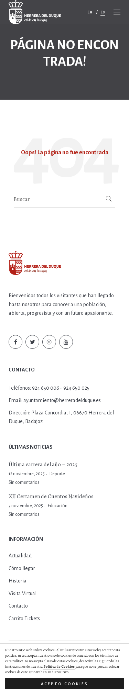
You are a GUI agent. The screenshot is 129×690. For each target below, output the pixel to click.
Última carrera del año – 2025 (43, 464)
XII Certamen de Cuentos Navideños (51, 496)
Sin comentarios (24, 482)
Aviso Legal (79, 661)
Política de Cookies (49, 661)
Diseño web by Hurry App (51, 668)
